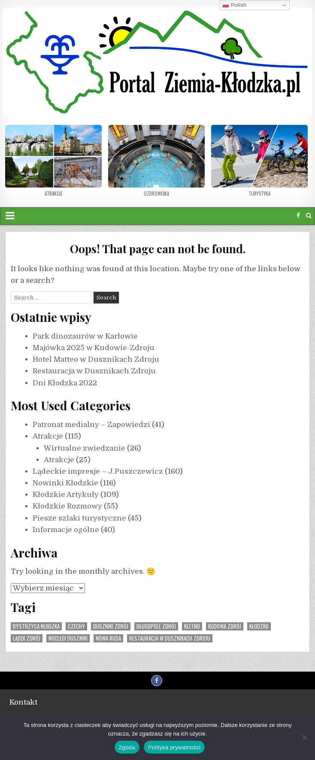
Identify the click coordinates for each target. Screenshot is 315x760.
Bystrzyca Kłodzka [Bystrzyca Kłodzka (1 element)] (36, 626)
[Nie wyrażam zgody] (304, 737)
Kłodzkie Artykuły (66, 495)
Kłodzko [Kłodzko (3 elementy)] (259, 626)
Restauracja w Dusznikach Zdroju (94, 371)
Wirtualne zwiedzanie (84, 448)
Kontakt (23, 702)
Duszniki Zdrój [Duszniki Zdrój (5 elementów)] (110, 626)
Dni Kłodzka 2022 (65, 383)
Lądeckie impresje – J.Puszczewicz (98, 471)
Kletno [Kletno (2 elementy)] (192, 626)
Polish (234, 5)
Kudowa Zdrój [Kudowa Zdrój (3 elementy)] (224, 626)
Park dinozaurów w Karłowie (85, 336)
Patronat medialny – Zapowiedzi (91, 425)
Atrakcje (48, 436)
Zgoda (127, 747)
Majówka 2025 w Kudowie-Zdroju (93, 348)
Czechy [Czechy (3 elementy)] (76, 626)
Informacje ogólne (66, 530)
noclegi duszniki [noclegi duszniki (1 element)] (68, 638)
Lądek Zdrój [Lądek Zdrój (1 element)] (26, 638)
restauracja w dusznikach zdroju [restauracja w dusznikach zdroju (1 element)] (169, 638)
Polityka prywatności (174, 747)
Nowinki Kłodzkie (65, 483)
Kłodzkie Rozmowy (67, 506)
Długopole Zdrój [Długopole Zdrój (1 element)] (156, 626)
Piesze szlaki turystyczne (79, 518)
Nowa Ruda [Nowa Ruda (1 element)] (108, 638)
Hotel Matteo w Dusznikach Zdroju (96, 359)
